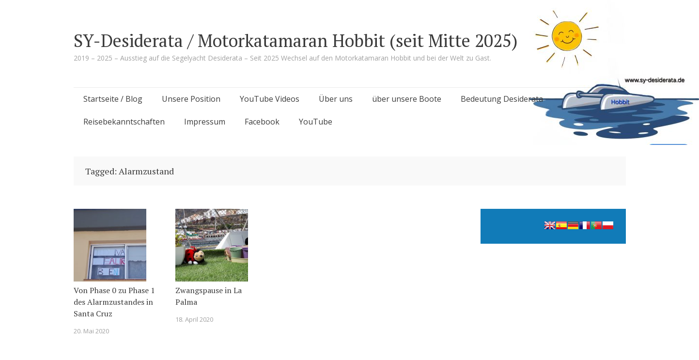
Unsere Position (191, 99)
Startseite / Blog (112, 99)
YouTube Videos (269, 99)
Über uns (336, 99)
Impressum (204, 121)
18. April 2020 (194, 319)
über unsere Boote (406, 99)
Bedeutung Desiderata (502, 99)
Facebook (262, 121)
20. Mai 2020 (91, 331)
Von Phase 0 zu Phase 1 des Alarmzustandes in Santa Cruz (114, 302)
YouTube (315, 121)
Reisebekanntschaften (124, 121)
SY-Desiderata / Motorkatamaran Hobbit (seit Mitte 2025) (296, 40)
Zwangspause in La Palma (208, 296)
